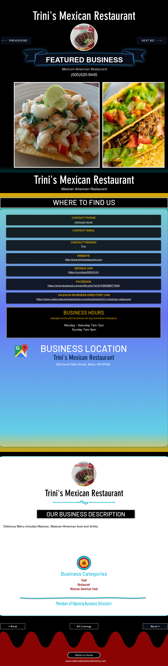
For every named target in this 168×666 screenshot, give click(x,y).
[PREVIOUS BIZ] (16, 40)
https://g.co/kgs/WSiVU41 (83, 272)
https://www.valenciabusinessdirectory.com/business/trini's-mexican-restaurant (83, 299)
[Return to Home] (84, 655)
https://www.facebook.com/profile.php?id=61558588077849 (84, 285)
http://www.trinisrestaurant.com (83, 259)
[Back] (12, 626)
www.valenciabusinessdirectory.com (85, 660)
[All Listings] (84, 626)
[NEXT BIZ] (152, 40)
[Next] (155, 626)
